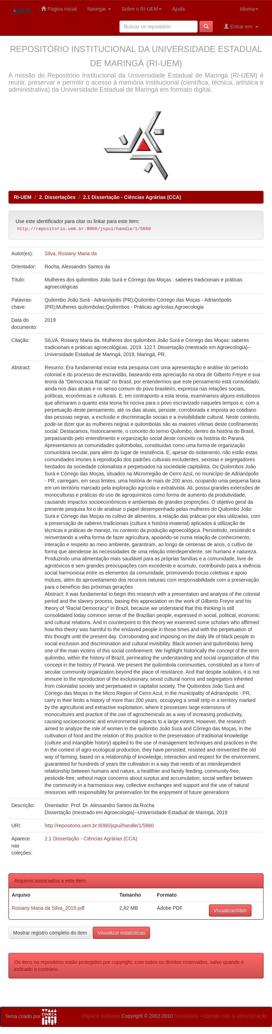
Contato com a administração (235, 1016)
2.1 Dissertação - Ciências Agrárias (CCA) (132, 197)
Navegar (99, 9)
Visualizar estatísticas (121, 933)
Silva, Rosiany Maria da (71, 253)
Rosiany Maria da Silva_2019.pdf (48, 908)
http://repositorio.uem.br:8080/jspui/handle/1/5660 (99, 825)
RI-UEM (23, 197)
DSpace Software (100, 1016)
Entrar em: (241, 26)
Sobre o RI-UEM (141, 9)
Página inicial (58, 9)
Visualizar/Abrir (230, 910)
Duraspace (186, 1016)
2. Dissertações (57, 197)
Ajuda (178, 9)
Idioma (249, 9)
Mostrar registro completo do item (50, 933)
